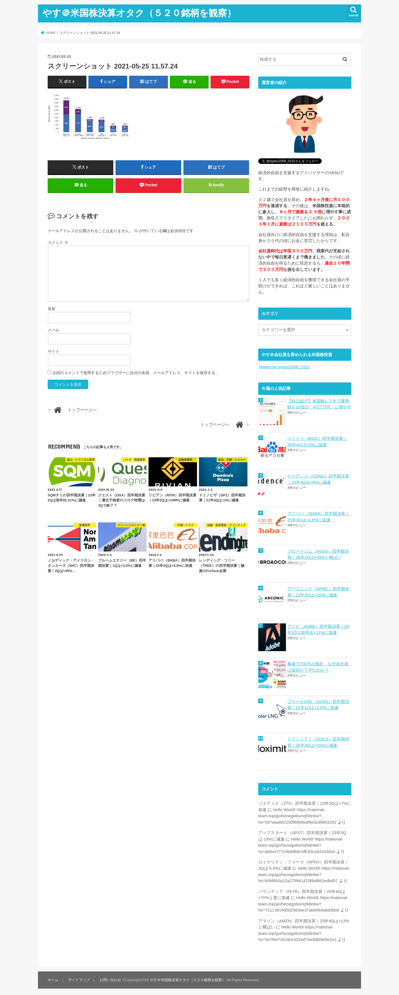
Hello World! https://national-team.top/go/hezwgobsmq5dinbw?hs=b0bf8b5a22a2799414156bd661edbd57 (303, 872)
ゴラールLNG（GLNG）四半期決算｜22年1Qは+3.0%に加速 (318, 703)
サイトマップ (78, 977)
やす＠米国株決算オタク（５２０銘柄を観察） (139, 12)
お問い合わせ (110, 977)
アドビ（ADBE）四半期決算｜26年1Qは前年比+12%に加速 (318, 628)
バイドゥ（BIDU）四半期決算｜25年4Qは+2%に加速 (317, 441)
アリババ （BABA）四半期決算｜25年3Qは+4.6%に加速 (318, 516)
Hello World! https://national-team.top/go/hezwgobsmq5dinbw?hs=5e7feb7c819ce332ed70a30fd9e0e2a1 (296, 930)
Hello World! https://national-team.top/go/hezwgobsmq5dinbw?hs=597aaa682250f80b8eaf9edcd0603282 (297, 814)
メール (53, 330)
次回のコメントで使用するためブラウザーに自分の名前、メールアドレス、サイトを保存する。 (135, 373)
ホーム (53, 977)
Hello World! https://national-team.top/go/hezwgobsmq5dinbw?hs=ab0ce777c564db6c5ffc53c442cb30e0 (300, 843)
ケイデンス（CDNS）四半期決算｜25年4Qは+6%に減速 (318, 479)
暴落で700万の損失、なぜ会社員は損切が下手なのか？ (317, 666)
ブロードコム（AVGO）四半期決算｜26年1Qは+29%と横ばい (318, 554)
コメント (58, 243)
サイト (53, 352)
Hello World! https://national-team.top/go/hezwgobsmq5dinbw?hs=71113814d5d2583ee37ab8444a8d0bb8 (303, 901)
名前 (51, 309)
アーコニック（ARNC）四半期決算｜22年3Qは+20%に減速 (318, 591)
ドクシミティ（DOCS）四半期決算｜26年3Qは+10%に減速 (318, 741)
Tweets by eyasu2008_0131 (284, 367)
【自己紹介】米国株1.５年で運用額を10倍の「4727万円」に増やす (319, 403)
